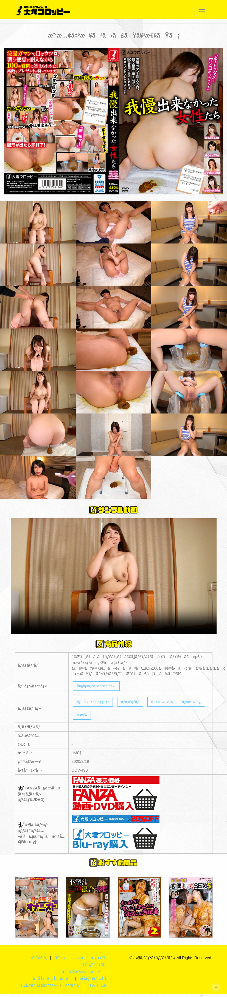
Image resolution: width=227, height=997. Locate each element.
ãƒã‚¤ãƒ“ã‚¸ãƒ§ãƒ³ (95, 703)
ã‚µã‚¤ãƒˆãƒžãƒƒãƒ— (38, 988)
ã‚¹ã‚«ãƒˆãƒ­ (135, 703)
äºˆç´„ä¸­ (61, 960)
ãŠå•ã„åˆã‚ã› (52, 981)
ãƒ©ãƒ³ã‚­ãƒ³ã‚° (93, 967)
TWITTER (98, 988)
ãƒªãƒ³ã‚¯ (73, 988)
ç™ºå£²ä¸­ (38, 960)
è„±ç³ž (82, 717)
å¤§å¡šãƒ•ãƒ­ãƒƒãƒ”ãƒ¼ (98, 686)
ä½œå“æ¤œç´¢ (90, 960)
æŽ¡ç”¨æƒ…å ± (93, 981)
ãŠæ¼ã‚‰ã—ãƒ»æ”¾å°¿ (185, 703)
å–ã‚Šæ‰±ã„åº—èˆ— (83, 974)
